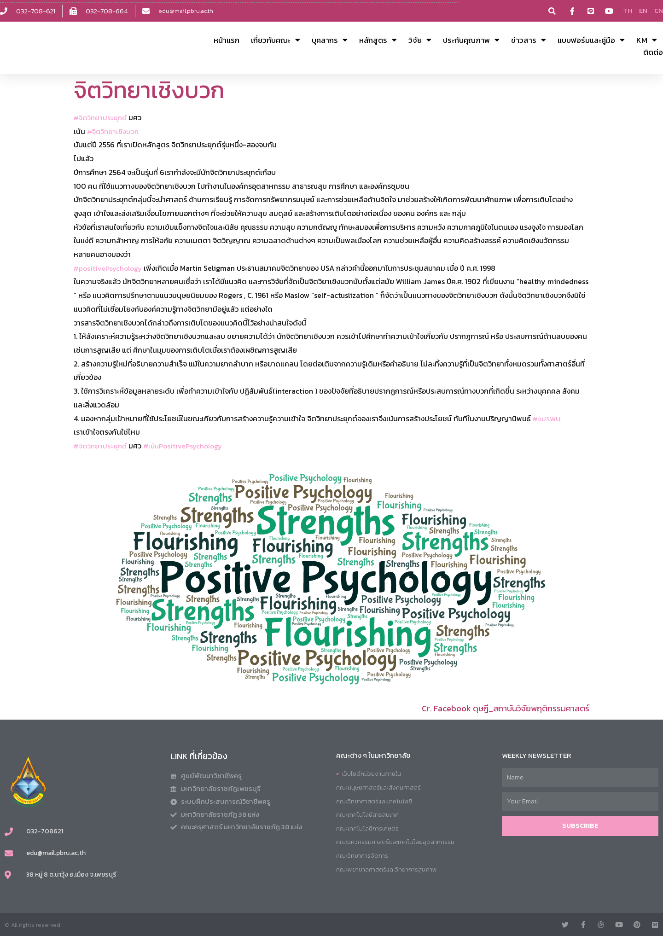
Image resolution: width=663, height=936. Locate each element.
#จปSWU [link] (548, 418)
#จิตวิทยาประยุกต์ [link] (101, 117)
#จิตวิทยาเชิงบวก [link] (114, 131)
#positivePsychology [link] (109, 267)
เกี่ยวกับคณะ (275, 40)
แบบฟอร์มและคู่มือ (591, 40)
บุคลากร (330, 40)
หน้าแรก (226, 40)
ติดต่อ (653, 52)
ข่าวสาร (528, 40)
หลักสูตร (378, 40)
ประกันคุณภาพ (471, 40)
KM (646, 40)
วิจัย (419, 40)
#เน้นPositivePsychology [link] (188, 445)
